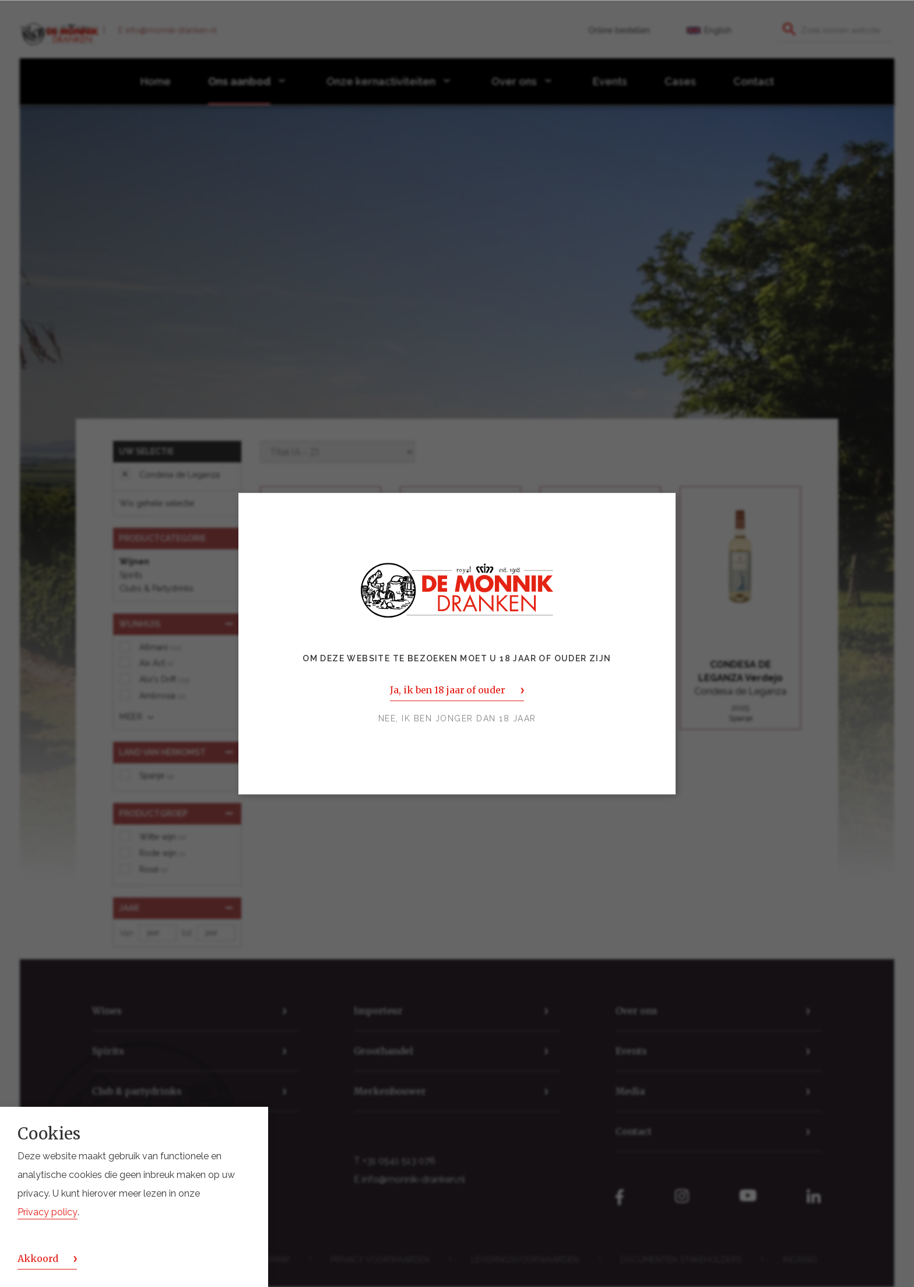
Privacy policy (47, 1212)
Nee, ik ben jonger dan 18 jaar (457, 718)
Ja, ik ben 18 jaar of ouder (447, 690)
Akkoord (37, 1258)
